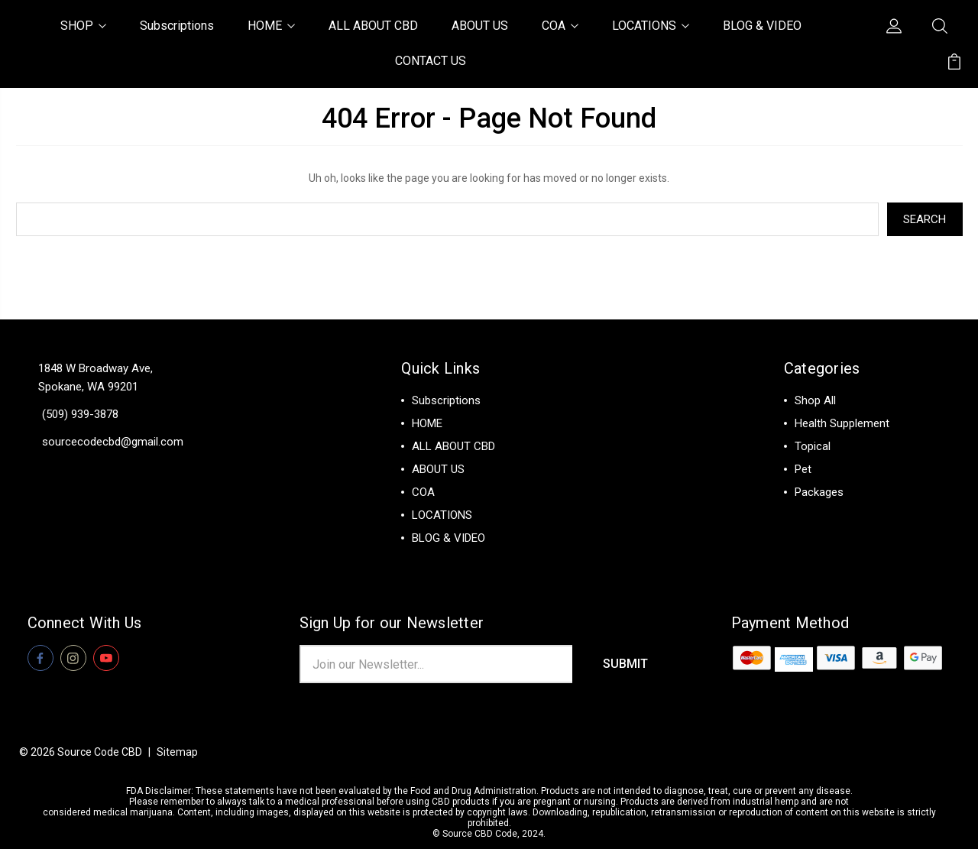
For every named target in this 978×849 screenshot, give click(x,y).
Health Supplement (842, 423)
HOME (271, 25)
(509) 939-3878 (80, 414)
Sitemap (177, 752)
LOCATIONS (650, 25)
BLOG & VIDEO (762, 25)
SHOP (83, 25)
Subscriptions (177, 25)
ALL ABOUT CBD (373, 25)
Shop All (815, 400)
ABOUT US (480, 25)
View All (816, 515)
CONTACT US (430, 60)
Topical (813, 446)
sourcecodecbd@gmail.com (112, 442)
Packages (819, 492)
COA (560, 25)
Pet (803, 469)
